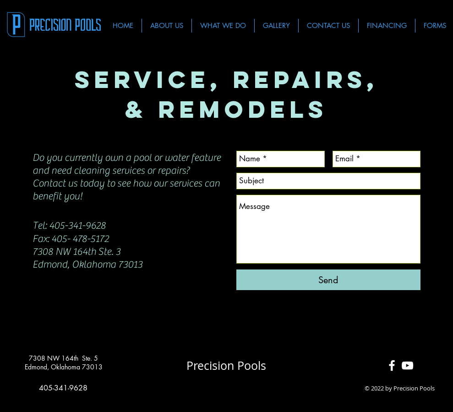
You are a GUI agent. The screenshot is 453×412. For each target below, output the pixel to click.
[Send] (328, 279)
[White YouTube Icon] (407, 365)
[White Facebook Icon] (392, 365)
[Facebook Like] (226, 388)
